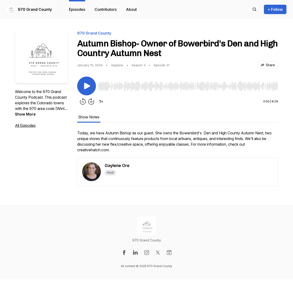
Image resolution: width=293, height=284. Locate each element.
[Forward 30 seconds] (91, 101)
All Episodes (25, 125)
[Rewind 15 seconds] (83, 101)
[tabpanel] (177, 143)
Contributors (106, 9)
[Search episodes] (254, 9)
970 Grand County (35, 9)
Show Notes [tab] (88, 117)
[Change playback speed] (101, 101)
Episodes (77, 9)
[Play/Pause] (86, 86)
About (131, 9)
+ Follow (275, 9)
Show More (25, 114)
